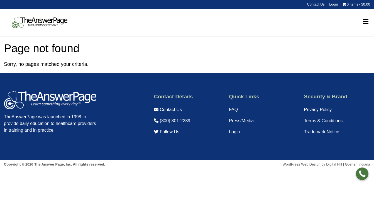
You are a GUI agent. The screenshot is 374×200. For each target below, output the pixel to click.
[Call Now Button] (362, 174)
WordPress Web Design (302, 164)
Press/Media (241, 120)
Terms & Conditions (323, 120)
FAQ (233, 109)
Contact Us (316, 4)
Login (333, 4)
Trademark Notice (321, 131)
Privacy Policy (318, 109)
